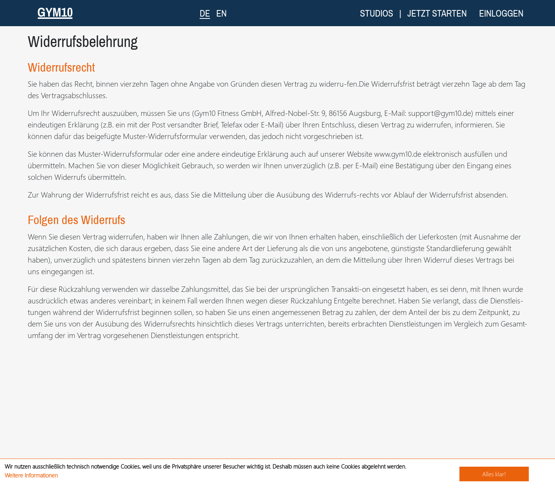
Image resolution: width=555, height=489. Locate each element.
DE (205, 13)
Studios (376, 13)
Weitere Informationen (31, 475)
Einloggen (501, 13)
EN (221, 13)
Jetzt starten (437, 13)
